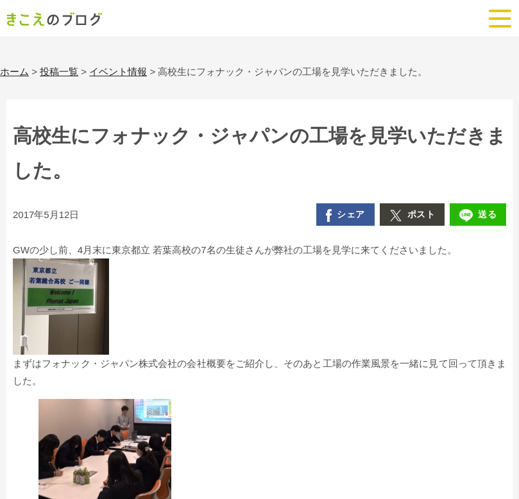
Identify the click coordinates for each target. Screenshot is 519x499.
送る (478, 215)
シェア (345, 215)
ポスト (412, 215)
